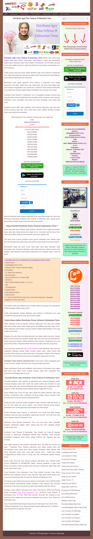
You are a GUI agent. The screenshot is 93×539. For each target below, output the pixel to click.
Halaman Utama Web (68, 449)
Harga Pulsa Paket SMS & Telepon (72, 469)
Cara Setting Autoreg (68, 497)
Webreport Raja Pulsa (68, 500)
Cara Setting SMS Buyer (69, 494)
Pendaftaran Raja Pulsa (69, 452)
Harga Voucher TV (67, 480)
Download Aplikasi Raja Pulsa (71, 504)
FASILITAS (55, 14)
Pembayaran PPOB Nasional (70, 490)
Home (5, 14)
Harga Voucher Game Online (70, 473)
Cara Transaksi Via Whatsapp (71, 511)
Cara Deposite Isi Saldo (69, 456)
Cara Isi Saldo (24, 14)
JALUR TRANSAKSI (64, 14)
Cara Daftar (13, 14)
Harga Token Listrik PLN (69, 487)
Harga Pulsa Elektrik (68, 463)
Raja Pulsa (44, 533)
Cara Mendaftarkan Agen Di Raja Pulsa (74, 507)
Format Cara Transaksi (68, 459)
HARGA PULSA (46, 14)
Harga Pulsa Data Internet (69, 466)
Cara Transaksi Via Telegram (70, 521)
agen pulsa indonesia (31, 348)
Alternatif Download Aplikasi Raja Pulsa (74, 524)
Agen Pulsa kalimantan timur (28, 492)
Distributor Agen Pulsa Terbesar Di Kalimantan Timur (32, 18)
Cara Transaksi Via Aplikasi (70, 514)
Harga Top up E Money (68, 476)
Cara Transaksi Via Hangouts (70, 518)
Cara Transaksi (35, 14)
